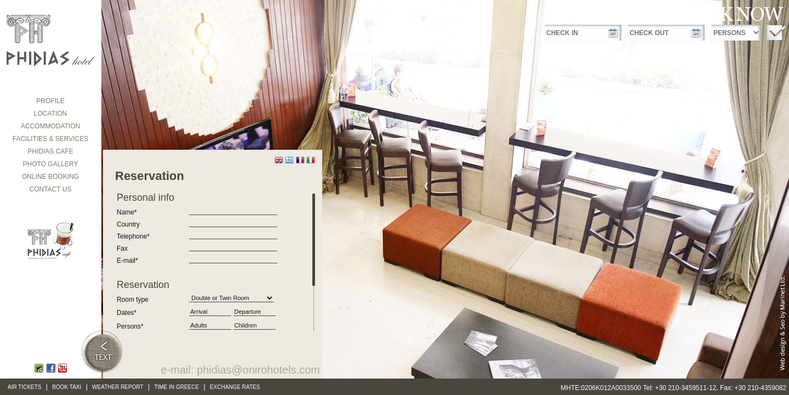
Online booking (50, 176)
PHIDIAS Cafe (50, 151)
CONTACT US (51, 189)
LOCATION (50, 113)
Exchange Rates (235, 387)
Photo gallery (50, 164)
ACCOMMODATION (50, 126)
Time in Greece (176, 387)
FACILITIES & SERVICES (51, 139)
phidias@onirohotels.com (258, 370)
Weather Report (118, 387)
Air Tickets (25, 387)
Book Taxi (66, 387)
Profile (50, 101)
